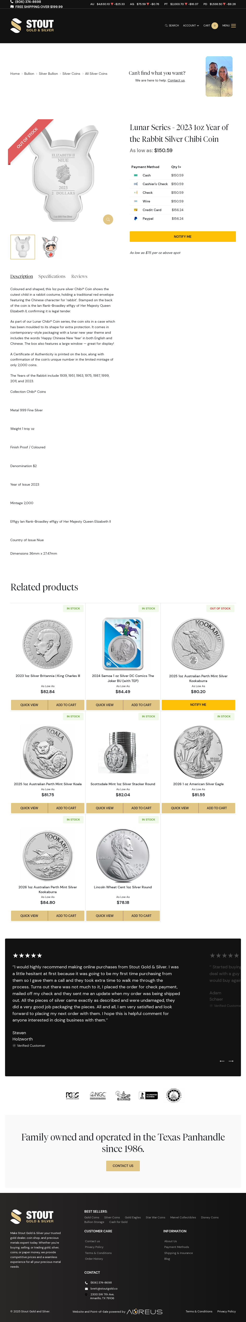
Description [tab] (21, 276)
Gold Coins (91, 1217)
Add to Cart (66, 705)
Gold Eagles (133, 1217)
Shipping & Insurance (178, 1253)
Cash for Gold (118, 1222)
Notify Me (182, 236)
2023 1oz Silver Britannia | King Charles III (48, 676)
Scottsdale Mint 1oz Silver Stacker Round (123, 784)
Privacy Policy (94, 1247)
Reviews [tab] (79, 276)
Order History (94, 1258)
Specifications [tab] (52, 276)
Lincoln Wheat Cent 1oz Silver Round (123, 887)
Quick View (29, 705)
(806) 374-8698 (101, 1282)
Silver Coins (112, 1217)
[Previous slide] (222, 1061)
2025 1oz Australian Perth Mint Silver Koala (48, 784)
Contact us (176, 80)
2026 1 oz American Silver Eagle (198, 784)
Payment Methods (176, 1247)
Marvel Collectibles (183, 1217)
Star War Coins (155, 1217)
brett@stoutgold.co (104, 1288)
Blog (167, 1258)
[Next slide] (231, 1061)
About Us (170, 1241)
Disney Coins (210, 1217)
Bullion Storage (94, 1222)
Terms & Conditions (98, 1253)
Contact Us (123, 1166)
